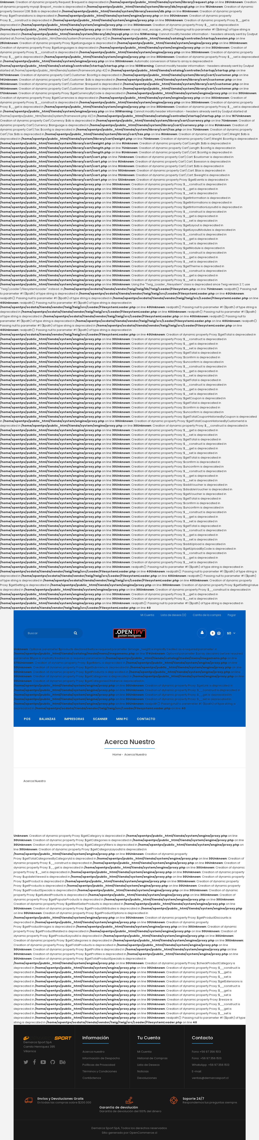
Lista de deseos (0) (173, 615)
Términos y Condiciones (99, 1071)
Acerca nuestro (93, 1052)
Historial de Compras (152, 1058)
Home (117, 754)
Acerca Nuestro (135, 754)
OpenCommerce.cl (143, 1133)
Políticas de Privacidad (98, 1065)
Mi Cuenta (147, 615)
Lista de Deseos (148, 1065)
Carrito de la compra (207, 615)
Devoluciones (147, 1078)
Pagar (232, 615)
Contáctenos (91, 1078)
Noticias (143, 1071)
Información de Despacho (101, 1058)
